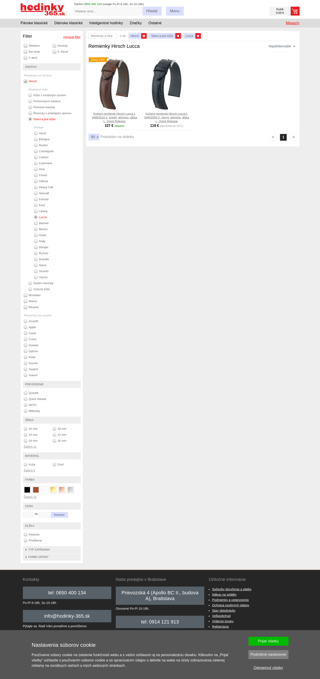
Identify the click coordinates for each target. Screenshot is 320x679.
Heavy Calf (43, 187)
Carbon (41, 157)
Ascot (40, 133)
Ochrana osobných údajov (230, 605)
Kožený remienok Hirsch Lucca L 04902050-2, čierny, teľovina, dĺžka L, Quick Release (166, 117)
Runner (41, 253)
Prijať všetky (268, 641)
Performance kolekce (44, 101)
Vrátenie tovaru (223, 621)
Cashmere (43, 163)
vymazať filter (72, 37)
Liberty (41, 211)
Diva (39, 169)
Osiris (40, 235)
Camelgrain (44, 151)
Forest (40, 175)
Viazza (41, 277)
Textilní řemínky (41, 283)
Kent (39, 205)
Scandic (41, 259)
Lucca (40, 217)
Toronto (41, 271)
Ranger (41, 247)
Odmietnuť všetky (268, 668)
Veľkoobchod (221, 616)
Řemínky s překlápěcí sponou (50, 113)
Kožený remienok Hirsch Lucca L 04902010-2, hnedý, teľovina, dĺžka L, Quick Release (114, 117)
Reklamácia (220, 626)
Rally (40, 241)
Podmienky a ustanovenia (230, 600)
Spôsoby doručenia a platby (232, 589)
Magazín (292, 23)
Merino (41, 229)
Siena (40, 265)
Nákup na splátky (224, 594)
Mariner (41, 223)
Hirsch (30, 81)
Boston (41, 145)
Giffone (41, 181)
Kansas (41, 199)
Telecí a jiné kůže (42, 119)
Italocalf (41, 193)
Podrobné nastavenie (268, 654)
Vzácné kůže (39, 289)
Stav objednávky (224, 610)
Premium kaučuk (41, 107)
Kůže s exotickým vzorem (47, 95)
